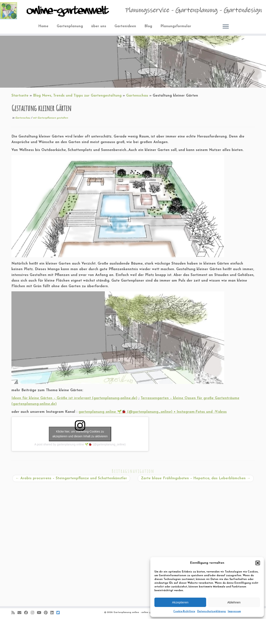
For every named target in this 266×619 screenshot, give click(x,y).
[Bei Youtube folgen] (40, 613)
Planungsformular (175, 26)
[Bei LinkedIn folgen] (53, 613)
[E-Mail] (20, 613)
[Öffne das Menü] (226, 27)
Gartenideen (125, 26)
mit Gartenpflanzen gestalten (50, 118)
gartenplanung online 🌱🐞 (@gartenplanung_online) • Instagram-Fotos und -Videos (153, 412)
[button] (258, 563)
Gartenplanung (70, 26)
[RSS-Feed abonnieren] (14, 613)
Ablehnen (233, 602)
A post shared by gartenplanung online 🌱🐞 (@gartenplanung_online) (80, 444)
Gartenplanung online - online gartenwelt (137, 612)
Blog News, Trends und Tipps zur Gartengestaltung (77, 95)
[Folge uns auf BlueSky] (59, 613)
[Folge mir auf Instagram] (34, 613)
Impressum (234, 611)
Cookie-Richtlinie (184, 611)
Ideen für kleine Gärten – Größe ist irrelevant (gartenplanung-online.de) (74, 398)
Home (43, 26)
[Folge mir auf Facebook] (27, 613)
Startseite (19, 95)
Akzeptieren (180, 602)
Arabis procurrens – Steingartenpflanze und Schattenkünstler (71, 478)
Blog (148, 26)
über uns (98, 26)
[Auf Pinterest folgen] (47, 613)
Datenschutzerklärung (211, 611)
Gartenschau (137, 95)
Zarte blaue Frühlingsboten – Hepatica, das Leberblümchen (195, 478)
